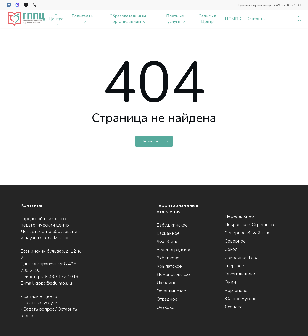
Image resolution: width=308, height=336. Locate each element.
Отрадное (167, 299)
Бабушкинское (172, 225)
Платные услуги (41, 303)
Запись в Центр (40, 296)
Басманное (168, 233)
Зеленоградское (174, 250)
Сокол (231, 249)
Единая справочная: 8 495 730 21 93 (269, 5)
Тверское (234, 266)
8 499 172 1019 (62, 277)
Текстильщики (240, 274)
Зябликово (168, 258)
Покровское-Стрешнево (250, 224)
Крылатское (169, 266)
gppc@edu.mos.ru (53, 283)
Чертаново (236, 290)
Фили (230, 282)
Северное (235, 241)
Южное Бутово (240, 299)
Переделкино (239, 216)
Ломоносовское (173, 274)
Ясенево (234, 307)
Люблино (166, 283)
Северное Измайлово (247, 233)
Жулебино (168, 241)
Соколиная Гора (241, 257)
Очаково (165, 307)
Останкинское (171, 291)
